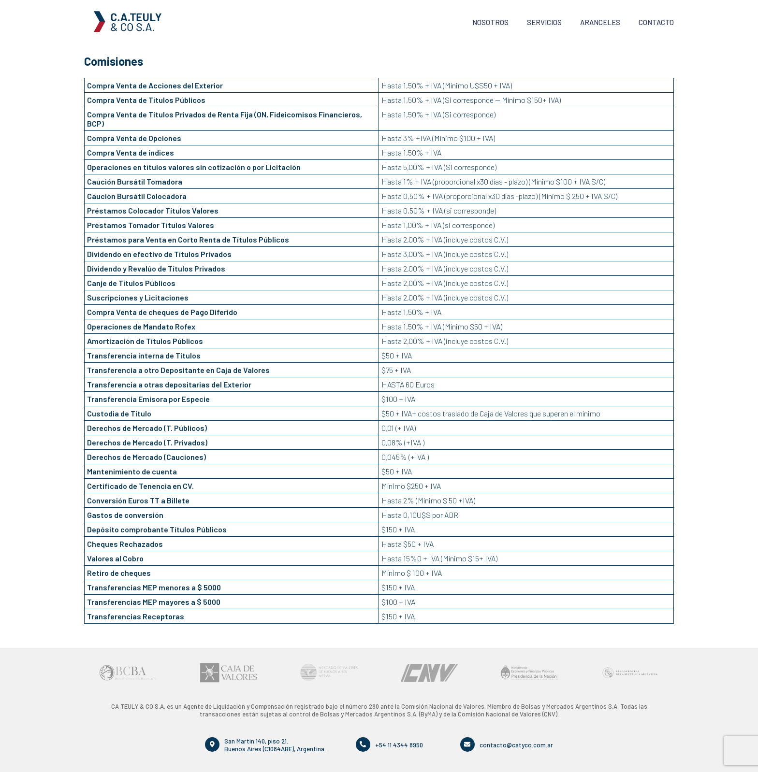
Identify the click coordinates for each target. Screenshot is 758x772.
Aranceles (600, 22)
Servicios (544, 22)
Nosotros (490, 22)
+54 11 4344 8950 (399, 744)
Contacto (656, 22)
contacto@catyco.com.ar (516, 744)
